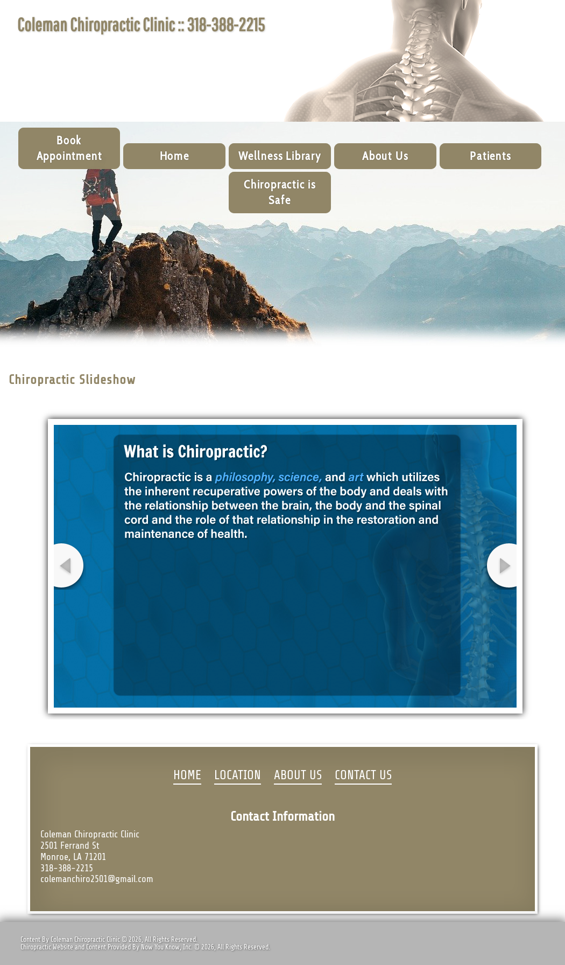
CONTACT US (363, 775)
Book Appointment (69, 148)
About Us (385, 156)
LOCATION (237, 775)
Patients (490, 156)
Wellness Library (279, 156)
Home (174, 156)
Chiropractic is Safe (280, 192)
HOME (187, 775)
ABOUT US (298, 775)
